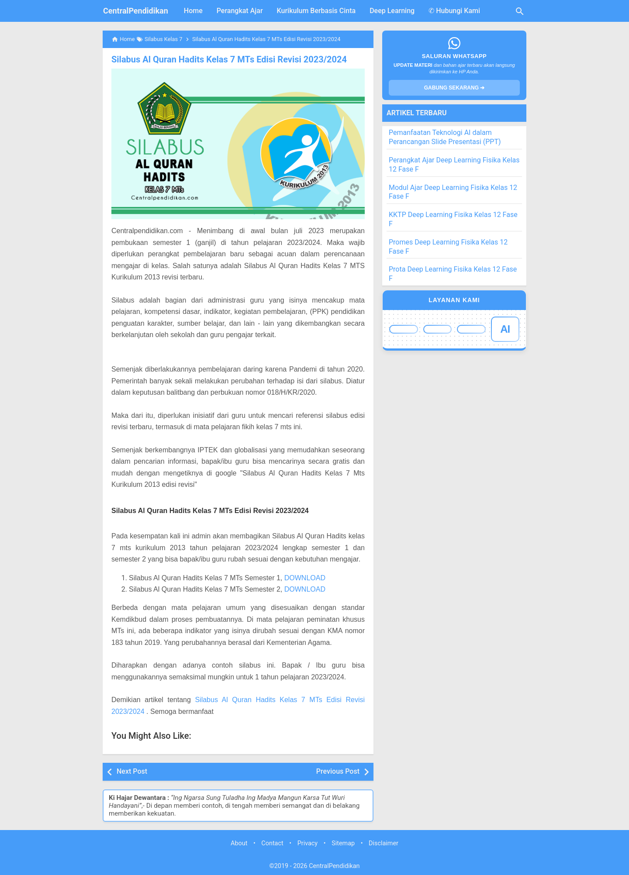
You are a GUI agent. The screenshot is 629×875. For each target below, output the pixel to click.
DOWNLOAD (304, 578)
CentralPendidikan (135, 10)
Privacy (307, 843)
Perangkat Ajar (240, 11)
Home (193, 11)
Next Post (132, 771)
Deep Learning (392, 11)
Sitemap (343, 843)
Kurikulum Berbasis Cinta (316, 11)
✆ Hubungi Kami (454, 11)
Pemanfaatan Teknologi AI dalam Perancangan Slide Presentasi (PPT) (445, 137)
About (239, 843)
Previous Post (337, 771)
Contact (272, 843)
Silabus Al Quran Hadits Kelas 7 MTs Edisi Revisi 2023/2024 (229, 59)
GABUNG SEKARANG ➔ (454, 88)
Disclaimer (383, 843)
